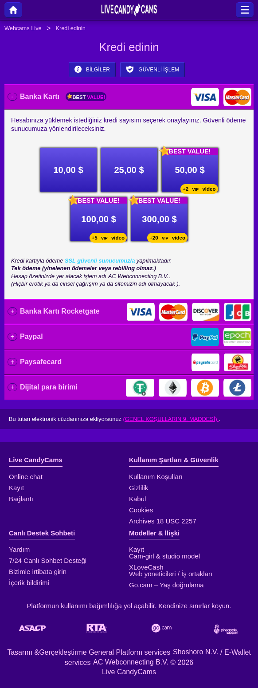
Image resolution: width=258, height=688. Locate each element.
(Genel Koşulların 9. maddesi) (171, 419)
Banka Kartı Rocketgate (60, 311)
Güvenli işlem (152, 69)
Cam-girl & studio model (164, 556)
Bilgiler (92, 69)
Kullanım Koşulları (156, 476)
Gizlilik (138, 487)
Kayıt (16, 487)
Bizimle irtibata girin (37, 571)
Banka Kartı (63, 96)
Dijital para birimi (49, 387)
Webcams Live (23, 28)
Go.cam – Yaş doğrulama (166, 585)
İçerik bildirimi (29, 582)
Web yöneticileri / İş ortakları (170, 574)
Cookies (141, 510)
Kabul (137, 499)
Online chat (26, 476)
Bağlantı (21, 499)
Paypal (31, 336)
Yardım (19, 549)
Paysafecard (41, 362)
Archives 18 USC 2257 (162, 521)
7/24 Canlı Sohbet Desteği (47, 560)
